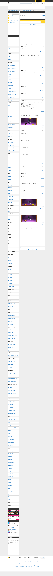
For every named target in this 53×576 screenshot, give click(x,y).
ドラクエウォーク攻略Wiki (17, 563)
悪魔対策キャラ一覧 (10, 476)
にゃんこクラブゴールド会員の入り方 (12, 427)
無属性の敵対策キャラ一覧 (11, 462)
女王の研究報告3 (10, 271)
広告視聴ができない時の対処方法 (12, 393)
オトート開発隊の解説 (10, 407)
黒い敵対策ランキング (10, 76)
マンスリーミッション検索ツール (12, 51)
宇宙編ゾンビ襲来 (10, 190)
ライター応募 (43, 557)
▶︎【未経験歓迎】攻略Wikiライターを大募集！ (13, 45)
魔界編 (9, 193)
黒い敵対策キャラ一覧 (10, 465)
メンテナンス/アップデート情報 (11, 390)
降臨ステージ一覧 (10, 214)
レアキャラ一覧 (10, 456)
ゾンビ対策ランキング (10, 88)
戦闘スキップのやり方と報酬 (11, 338)
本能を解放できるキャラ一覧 (11, 303)
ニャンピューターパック (11, 439)
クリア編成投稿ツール (10, 50)
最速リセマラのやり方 (10, 324)
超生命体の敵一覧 (10, 499)
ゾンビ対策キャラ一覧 (10, 471)
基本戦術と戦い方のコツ (11, 329)
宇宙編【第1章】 (10, 185)
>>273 (21, 79)
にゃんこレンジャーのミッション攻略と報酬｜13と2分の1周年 (14, 20)
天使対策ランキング (10, 79)
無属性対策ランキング (10, 74)
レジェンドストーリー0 (10, 199)
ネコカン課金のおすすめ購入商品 (12, 425)
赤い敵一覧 (9, 482)
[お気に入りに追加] (34, 3)
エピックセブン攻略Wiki (36, 566)
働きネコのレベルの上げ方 (11, 332)
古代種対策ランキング (10, 85)
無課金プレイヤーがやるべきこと (12, 321)
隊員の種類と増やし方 (10, 404)
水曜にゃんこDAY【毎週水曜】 (11, 124)
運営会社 (32, 557)
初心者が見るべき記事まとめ (11, 318)
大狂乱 (9, 211)
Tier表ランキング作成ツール (11, 48)
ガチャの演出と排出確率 (11, 145)
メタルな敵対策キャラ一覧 (11, 468)
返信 (42, 67)
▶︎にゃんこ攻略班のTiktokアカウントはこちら (13, 42)
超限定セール (9, 433)
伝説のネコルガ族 (10, 136)
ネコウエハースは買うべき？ (11, 442)
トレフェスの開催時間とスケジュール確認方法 (13, 355)
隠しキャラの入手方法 (10, 347)
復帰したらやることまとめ (11, 387)
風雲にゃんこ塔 (10, 202)
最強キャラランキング (12, 15)
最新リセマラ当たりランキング (11, 65)
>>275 (21, 62)
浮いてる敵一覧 (10, 485)
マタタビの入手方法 (10, 367)
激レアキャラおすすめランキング (12, 68)
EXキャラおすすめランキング (11, 71)
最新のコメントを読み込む (32, 24)
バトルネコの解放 (10, 263)
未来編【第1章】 (10, 176)
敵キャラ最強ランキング (11, 97)
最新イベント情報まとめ (11, 100)
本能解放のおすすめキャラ (11, 306)
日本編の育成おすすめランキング (12, 91)
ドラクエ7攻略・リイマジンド (18, 561)
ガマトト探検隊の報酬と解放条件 (12, 401)
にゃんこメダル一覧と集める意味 (12, 381)
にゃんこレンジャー (10, 105)
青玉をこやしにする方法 (11, 350)
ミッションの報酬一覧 (10, 375)
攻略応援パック (10, 436)
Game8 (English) (36, 557)
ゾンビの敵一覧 (10, 493)
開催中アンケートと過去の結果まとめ (12, 422)
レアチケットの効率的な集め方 (11, 147)
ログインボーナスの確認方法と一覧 (12, 376)
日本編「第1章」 (10, 167)
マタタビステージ (10, 248)
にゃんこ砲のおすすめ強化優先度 (12, 410)
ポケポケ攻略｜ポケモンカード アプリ (38, 561)
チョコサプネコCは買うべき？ (11, 445)
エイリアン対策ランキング (11, 82)
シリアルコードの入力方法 (11, 396)
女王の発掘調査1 (10, 277)
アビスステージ (10, 216)
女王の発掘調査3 (10, 280)
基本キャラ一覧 (10, 459)
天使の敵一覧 (9, 488)
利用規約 (15, 557)
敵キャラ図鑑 (9, 479)
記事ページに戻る (32, 247)
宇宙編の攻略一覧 (10, 184)
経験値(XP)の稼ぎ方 (10, 364)
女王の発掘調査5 (10, 283)
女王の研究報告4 (10, 272)
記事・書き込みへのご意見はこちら (32, 249)
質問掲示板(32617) (10, 59)
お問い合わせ (29, 557)
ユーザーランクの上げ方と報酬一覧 (12, 373)
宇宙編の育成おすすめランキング (12, 94)
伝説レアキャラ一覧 (10, 451)
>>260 (21, 116)
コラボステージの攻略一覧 (11, 286)
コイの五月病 (9, 121)
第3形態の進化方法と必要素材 (11, 344)
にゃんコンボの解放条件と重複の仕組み (12, 419)
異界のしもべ (9, 257)
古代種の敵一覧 (10, 494)
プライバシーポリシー (20, 557)
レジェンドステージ (10, 196)
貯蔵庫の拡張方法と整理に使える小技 (12, 378)
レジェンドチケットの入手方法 (11, 150)
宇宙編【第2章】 (10, 187)
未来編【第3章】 (10, 179)
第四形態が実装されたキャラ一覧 (12, 315)
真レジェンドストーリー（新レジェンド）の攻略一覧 (14, 22)
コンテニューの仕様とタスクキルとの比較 (12, 335)
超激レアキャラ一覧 (10, 453)
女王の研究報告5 (10, 274)
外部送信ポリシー (25, 557)
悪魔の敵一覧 (9, 496)
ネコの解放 (9, 260)
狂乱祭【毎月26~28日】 (11, 127)
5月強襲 (9, 119)
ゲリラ (9, 219)
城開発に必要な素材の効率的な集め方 (12, 413)
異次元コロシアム (10, 116)
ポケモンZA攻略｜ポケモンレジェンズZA (19, 559)
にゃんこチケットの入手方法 (11, 361)
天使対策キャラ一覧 (10, 473)
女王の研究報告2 (10, 269)
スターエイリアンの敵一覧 (11, 491)
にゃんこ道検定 (10, 298)
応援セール (9, 430)
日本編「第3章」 (10, 170)
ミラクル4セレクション (10, 133)
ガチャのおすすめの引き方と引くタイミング (13, 142)
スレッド (9, 56)
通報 (43, 46)
